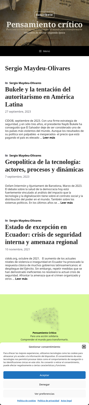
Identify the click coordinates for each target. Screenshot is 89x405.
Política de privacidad (48, 400)
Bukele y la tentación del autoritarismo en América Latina (39, 97)
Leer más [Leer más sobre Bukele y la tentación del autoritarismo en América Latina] (49, 137)
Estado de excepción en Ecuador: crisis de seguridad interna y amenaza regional (43, 234)
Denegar (44, 384)
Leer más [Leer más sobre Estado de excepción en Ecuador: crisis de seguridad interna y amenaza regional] (21, 279)
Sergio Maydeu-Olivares (25, 83)
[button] (84, 346)
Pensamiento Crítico (44, 332)
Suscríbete (44, 15)
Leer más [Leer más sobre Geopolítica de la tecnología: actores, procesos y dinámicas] (66, 203)
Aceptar (44, 375)
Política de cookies (26, 400)
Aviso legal (66, 400)
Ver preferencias (44, 393)
